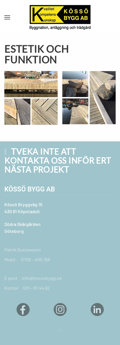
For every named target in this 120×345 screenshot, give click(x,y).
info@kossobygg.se (42, 278)
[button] (7, 17)
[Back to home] (60, 17)
